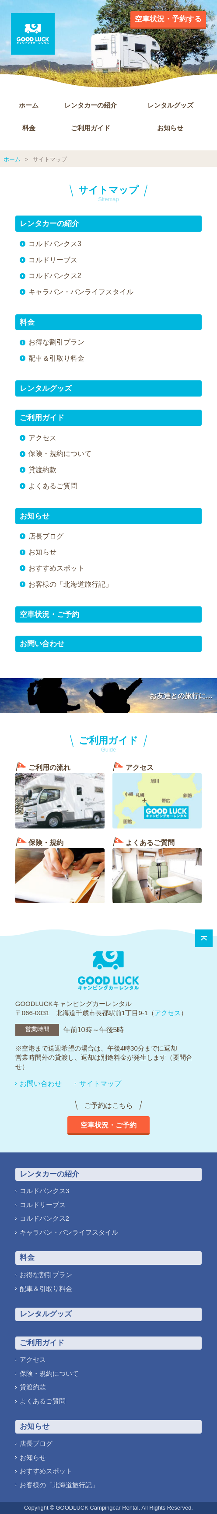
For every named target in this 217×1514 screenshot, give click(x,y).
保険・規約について (59, 453)
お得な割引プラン (56, 342)
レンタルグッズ (170, 105)
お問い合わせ (42, 644)
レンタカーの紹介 (90, 105)
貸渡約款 (42, 469)
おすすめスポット (56, 568)
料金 (28, 128)
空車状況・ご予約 (49, 614)
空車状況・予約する (168, 19)
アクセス (42, 438)
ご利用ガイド (90, 128)
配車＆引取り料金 (56, 358)
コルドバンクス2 (54, 275)
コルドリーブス (52, 260)
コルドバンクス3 (54, 243)
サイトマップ (100, 1083)
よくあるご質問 (52, 486)
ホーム (28, 105)
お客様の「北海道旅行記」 (70, 584)
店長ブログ (45, 536)
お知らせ (170, 128)
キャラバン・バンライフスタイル (80, 292)
